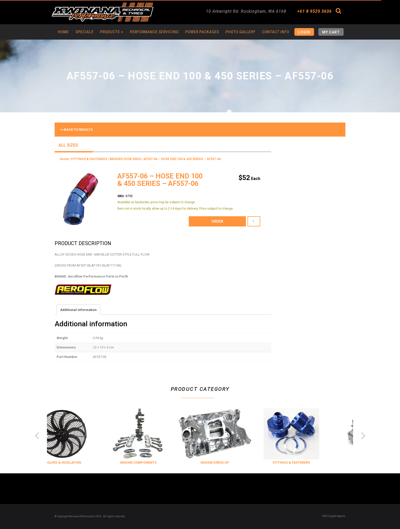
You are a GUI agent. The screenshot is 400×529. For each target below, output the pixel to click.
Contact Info (275, 32)
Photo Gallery (240, 32)
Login (304, 32)
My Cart (331, 32)
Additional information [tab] (78, 310)
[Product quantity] (253, 221)
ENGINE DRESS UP (226, 462)
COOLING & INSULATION (73, 462)
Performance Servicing (154, 32)
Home (63, 32)
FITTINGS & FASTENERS (89, 159)
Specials (84, 32)
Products (111, 32)
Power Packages (202, 32)
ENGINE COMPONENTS (150, 462)
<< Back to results (76, 129)
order (217, 221)
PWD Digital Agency (333, 516)
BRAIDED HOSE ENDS (125, 159)
